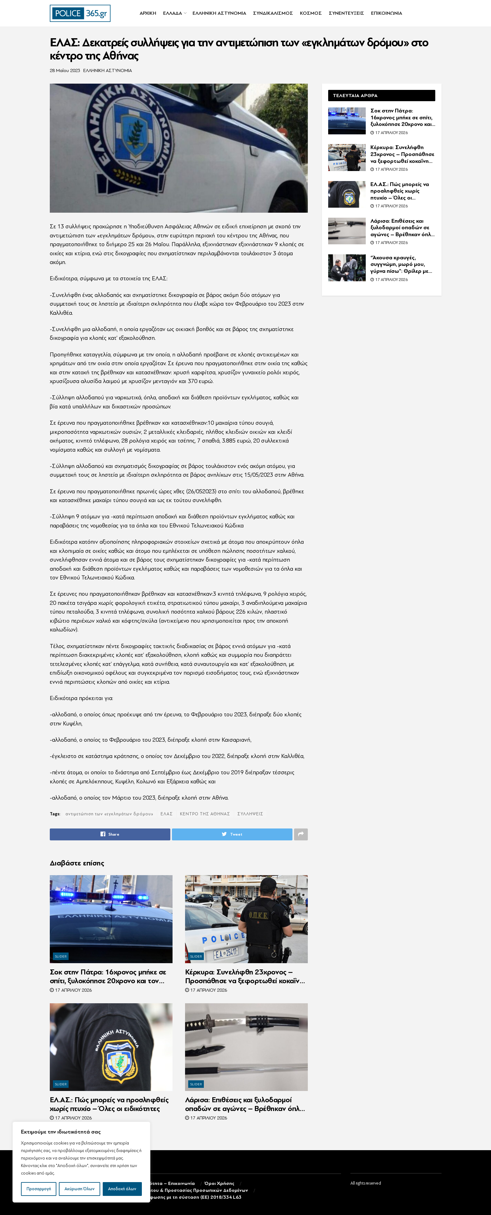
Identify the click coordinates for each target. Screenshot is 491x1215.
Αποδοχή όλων (122, 1188)
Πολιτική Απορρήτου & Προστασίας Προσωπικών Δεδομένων (180, 1190)
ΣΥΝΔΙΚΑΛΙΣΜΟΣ (273, 13)
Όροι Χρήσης (219, 1183)
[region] (81, 1162)
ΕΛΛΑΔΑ (172, 13)
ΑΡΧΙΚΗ (148, 13)
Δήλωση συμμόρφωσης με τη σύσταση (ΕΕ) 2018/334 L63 (177, 1197)
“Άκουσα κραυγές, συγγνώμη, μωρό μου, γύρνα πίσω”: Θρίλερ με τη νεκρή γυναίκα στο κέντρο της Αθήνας (399, 264)
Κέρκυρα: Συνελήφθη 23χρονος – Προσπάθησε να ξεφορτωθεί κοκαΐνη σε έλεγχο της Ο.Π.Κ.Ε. (244, 976)
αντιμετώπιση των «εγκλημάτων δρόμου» (109, 814)
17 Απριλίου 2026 (71, 990)
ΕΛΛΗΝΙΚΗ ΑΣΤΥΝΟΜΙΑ (219, 13)
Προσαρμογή (39, 1188)
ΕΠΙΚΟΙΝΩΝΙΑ (386, 13)
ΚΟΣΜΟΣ (311, 13)
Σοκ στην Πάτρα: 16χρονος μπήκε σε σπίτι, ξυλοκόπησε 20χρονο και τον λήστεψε (108, 976)
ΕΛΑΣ (167, 814)
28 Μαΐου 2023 (65, 70)
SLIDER (61, 956)
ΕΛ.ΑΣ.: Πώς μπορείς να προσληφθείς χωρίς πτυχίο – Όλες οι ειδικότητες (109, 1104)
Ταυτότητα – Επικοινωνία (166, 1183)
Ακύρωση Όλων (80, 1188)
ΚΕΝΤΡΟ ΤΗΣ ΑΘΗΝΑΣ (205, 814)
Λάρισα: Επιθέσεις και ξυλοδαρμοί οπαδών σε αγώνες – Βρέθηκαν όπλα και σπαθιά (244, 1104)
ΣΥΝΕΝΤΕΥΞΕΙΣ (346, 13)
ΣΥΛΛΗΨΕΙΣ (250, 814)
